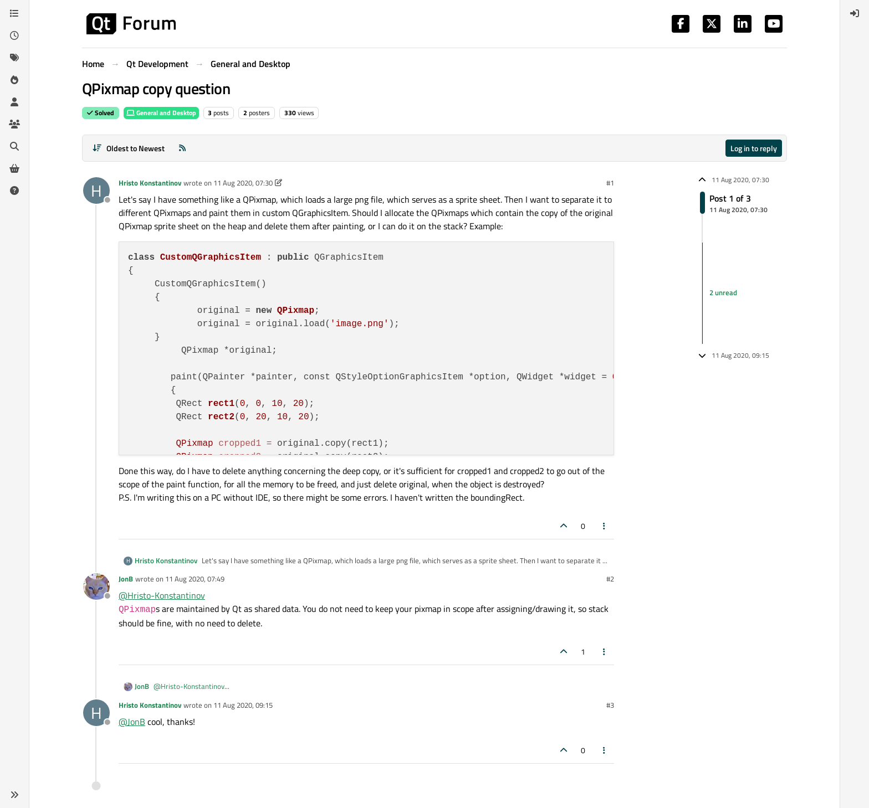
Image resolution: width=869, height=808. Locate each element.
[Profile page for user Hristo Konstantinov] (96, 190)
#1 (610, 182)
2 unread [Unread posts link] (723, 293)
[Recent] (14, 35)
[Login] (855, 13)
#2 (610, 578)
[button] (14, 795)
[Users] (14, 102)
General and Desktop (161, 112)
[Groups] (14, 124)
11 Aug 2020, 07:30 (243, 182)
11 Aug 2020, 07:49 (194, 578)
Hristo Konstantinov (150, 182)
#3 (610, 705)
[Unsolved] (14, 190)
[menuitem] (855, 13)
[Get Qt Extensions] (14, 168)
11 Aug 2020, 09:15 (243, 705)
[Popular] (14, 80)
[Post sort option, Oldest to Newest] (128, 148)
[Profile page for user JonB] (96, 586)
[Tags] (14, 57)
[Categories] (14, 13)
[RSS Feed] (182, 148)
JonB (126, 578)
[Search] (14, 146)
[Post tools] (605, 525)
